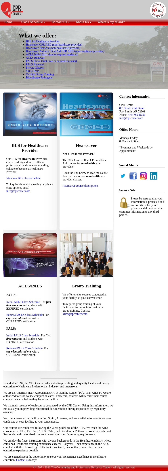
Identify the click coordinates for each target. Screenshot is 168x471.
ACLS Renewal (35, 57)
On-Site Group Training (40, 74)
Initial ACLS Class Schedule (23, 302)
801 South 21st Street (131, 108)
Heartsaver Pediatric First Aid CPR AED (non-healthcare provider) (65, 51)
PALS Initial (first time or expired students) (51, 61)
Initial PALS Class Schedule (22, 335)
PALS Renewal (35, 64)
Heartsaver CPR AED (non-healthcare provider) (54, 44)
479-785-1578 (136, 114)
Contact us (22, 459)
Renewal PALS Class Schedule (24, 348)
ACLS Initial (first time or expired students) (51, 54)
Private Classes (35, 67)
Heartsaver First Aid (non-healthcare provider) (53, 47)
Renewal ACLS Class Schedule (24, 314)
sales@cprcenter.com (74, 313)
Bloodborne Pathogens (39, 77)
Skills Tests (32, 70)
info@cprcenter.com (18, 191)
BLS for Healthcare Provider (43, 41)
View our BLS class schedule (23, 178)
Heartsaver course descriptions (80, 185)
